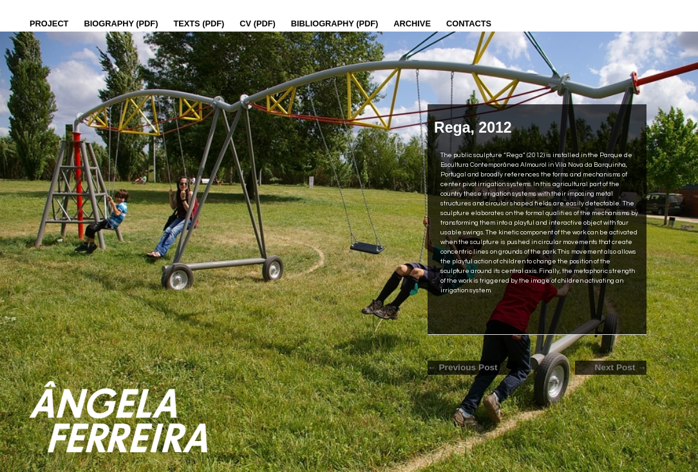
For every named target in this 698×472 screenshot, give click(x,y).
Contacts (468, 23)
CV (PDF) (257, 23)
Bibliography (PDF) (335, 23)
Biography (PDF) (121, 23)
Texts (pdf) (198, 23)
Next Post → (620, 367)
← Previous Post (463, 367)
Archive (412, 23)
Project (49, 23)
